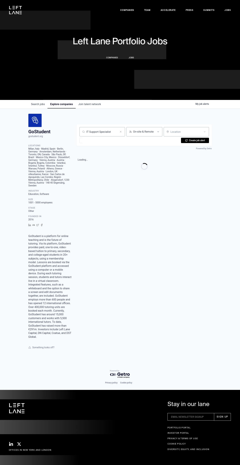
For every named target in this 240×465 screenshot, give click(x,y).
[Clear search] (120, 131)
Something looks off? (41, 347)
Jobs (227, 10)
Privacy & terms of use (183, 438)
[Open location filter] (204, 131)
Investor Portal (178, 433)
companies (61, 104)
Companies (127, 10)
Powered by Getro (204, 148)
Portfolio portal (179, 428)
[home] (15, 10)
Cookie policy (126, 383)
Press (189, 10)
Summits (208, 10)
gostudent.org (35, 136)
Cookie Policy (177, 444)
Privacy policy (111, 383)
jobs (38, 104)
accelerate (168, 10)
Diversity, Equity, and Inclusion (188, 449)
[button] (91, 140)
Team (147, 10)
